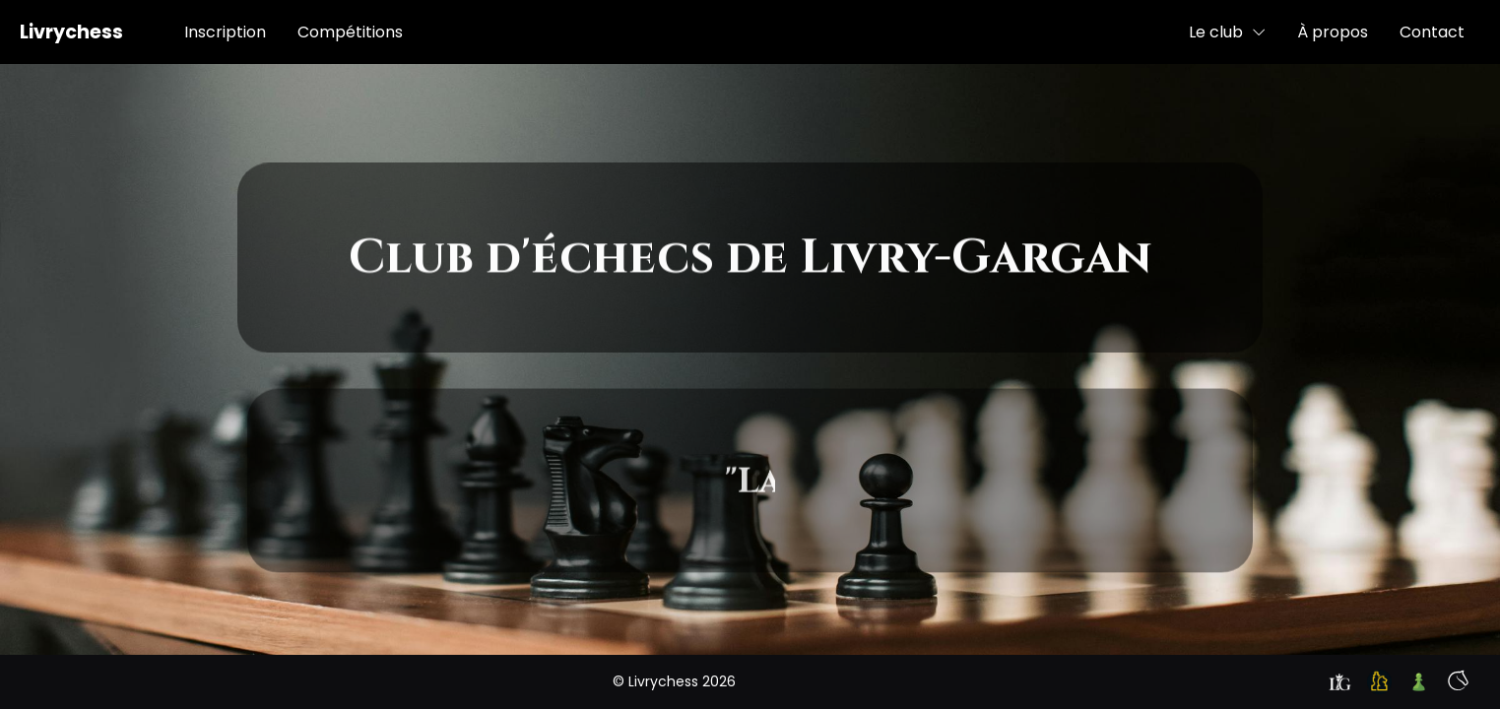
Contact (1432, 32)
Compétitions (350, 32)
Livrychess (71, 32)
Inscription (225, 32)
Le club (1227, 32)
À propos (1332, 32)
